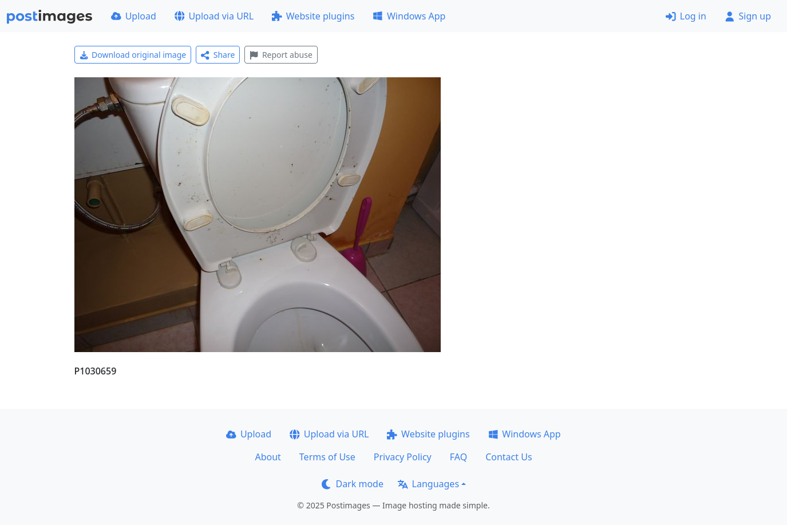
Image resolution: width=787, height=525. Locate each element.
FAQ (458, 457)
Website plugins (313, 16)
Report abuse (281, 54)
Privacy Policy (403, 457)
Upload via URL (214, 16)
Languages (428, 483)
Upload (133, 16)
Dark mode (352, 483)
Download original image (133, 54)
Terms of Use (327, 457)
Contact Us (508, 457)
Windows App (409, 16)
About (267, 457)
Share (218, 54)
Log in (686, 16)
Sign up (748, 16)
